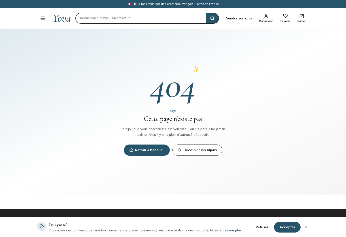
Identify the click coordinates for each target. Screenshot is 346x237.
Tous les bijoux (118, 230)
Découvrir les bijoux (197, 150)
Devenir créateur (189, 230)
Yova (62, 18)
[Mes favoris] (285, 18)
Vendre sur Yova (239, 18)
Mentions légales (259, 230)
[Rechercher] (141, 18)
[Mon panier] (301, 18)
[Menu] (42, 18)
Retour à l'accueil (146, 150)
